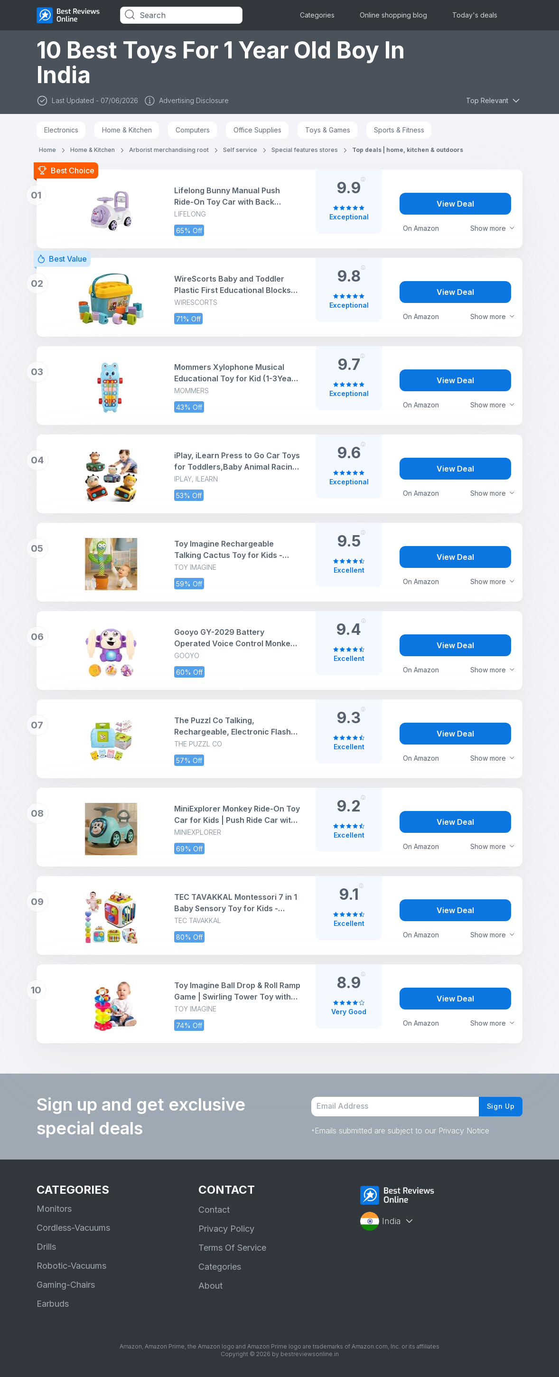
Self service (240, 149)
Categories (317, 15)
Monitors (54, 1209)
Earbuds (53, 1304)
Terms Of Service (232, 1248)
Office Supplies (257, 130)
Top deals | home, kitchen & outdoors (407, 149)
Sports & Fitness (399, 130)
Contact (214, 1210)
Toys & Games (327, 130)
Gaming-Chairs (66, 1285)
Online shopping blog (393, 15)
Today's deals (474, 15)
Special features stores (304, 149)
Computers (193, 130)
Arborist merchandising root (169, 149)
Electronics (61, 130)
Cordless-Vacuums (73, 1228)
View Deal (455, 203)
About (210, 1286)
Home (47, 149)
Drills (46, 1247)
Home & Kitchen (127, 130)
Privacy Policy (226, 1229)
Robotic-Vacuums (71, 1266)
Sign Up (498, 1106)
